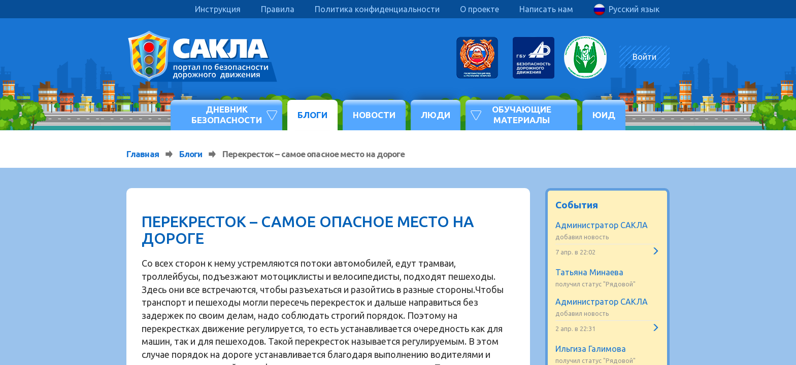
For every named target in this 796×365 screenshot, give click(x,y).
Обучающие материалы (521, 114)
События (576, 204)
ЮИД (603, 115)
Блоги (312, 115)
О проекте (479, 9)
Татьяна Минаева (589, 272)
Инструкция (218, 9)
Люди (435, 115)
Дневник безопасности (226, 114)
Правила (277, 9)
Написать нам (546, 9)
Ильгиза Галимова (590, 348)
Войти (644, 56)
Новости (374, 115)
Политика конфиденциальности (377, 9)
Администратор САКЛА (601, 225)
